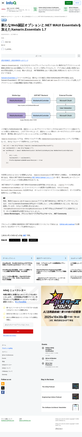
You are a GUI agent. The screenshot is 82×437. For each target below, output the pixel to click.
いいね (7, 56)
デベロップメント (16, 239)
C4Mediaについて (8, 374)
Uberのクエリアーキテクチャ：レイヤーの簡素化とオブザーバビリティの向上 (51, 280)
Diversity (5, 377)
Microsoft (34, 239)
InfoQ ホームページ (7, 16)
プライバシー (58, 433)
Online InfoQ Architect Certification (49, 352)
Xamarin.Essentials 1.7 (10, 78)
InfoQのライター (8, 367)
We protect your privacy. (9, 337)
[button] (17, 333)
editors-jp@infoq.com (25, 425)
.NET (4, 19)
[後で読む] (14, 56)
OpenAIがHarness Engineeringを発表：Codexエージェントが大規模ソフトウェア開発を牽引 (52, 272)
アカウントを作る (8, 351)
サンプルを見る (20, 304)
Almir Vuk (8, 42)
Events (5, 361)
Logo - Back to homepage (12, 2)
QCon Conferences (8, 358)
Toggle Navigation (4, 2)
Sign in (76, 2)
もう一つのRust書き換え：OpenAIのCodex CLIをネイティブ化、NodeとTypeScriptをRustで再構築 (17, 279)
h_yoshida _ (9, 49)
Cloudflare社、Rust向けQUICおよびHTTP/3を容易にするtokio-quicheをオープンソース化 (18, 265)
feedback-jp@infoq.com (8, 425)
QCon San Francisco (48, 366)
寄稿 (4, 364)
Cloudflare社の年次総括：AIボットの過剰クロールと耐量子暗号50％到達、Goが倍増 (18, 271)
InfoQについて (7, 371)
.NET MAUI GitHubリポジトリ (45, 177)
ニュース (17, 16)
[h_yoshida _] (3, 48)
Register (68, 2)
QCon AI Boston (50, 361)
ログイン (5, 354)
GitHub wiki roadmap (67, 224)
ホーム (5, 348)
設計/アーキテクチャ (45, 259)
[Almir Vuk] (3, 41)
